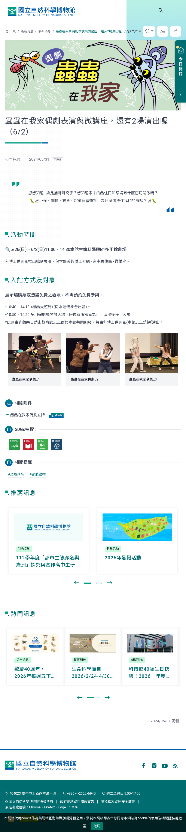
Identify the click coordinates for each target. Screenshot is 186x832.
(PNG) (56, 415)
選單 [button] (175, 10)
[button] (147, 31)
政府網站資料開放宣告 (77, 802)
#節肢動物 (38, 474)
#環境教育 (16, 474)
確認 (97, 826)
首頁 (12, 31)
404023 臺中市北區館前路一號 (30, 793)
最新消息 (27, 31)
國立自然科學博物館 (41, 11)
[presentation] (76, 583)
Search (160, 10)
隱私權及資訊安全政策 (118, 802)
